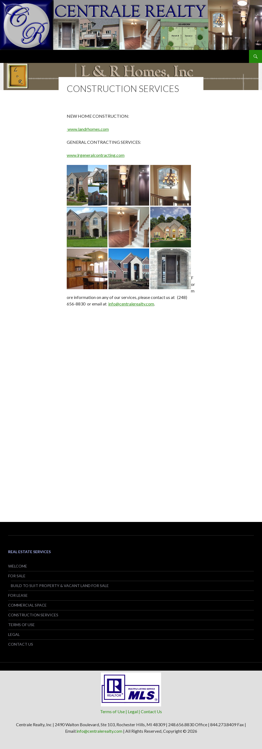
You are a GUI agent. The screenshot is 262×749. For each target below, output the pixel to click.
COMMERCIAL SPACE (27, 605)
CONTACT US (20, 644)
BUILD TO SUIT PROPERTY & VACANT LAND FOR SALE (60, 585)
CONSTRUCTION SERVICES (33, 615)
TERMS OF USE (21, 624)
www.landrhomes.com (88, 129)
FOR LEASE (18, 595)
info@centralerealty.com (131, 303)
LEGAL (14, 634)
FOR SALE (16, 575)
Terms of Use (113, 711)
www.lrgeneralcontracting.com (95, 155)
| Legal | (133, 711)
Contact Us (151, 711)
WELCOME (17, 566)
